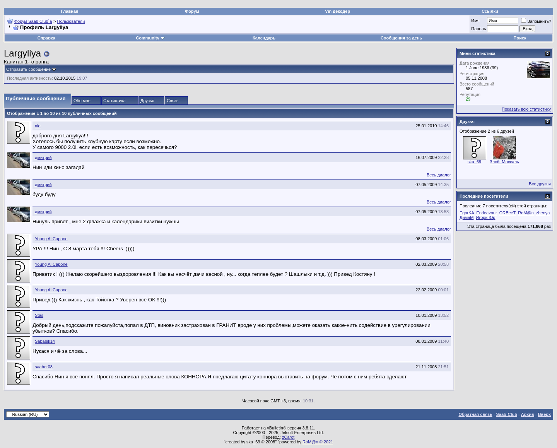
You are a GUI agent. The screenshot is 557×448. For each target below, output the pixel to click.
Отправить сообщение (28, 69)
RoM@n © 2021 (317, 441)
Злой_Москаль (504, 161)
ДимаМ (466, 217)
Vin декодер (337, 11)
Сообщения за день (401, 38)
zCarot (288, 437)
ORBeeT (507, 212)
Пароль (478, 28)
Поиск (520, 38)
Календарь (264, 38)
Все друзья (540, 183)
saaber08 (44, 366)
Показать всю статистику (526, 109)
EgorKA (467, 212)
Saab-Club (506, 414)
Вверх (544, 414)
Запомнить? (536, 21)
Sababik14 (45, 341)
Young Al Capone (51, 238)
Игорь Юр (485, 217)
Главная (70, 11)
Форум (192, 11)
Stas (39, 315)
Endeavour (486, 212)
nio (38, 125)
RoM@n (526, 212)
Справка (46, 38)
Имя (475, 20)
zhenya (543, 212)
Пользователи (71, 21)
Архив (527, 414)
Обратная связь (475, 414)
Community (150, 38)
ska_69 (474, 161)
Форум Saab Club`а (33, 21)
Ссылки (490, 11)
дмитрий (43, 157)
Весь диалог (439, 175)
